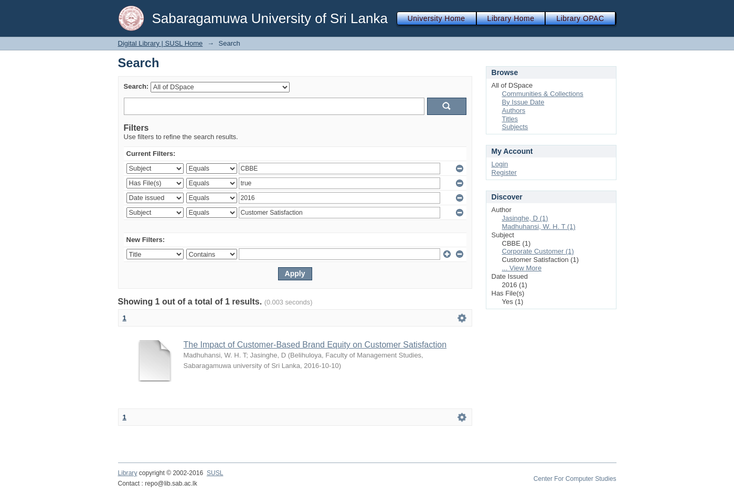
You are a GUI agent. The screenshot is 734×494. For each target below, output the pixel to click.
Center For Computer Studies (575, 478)
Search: (136, 86)
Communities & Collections (542, 94)
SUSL (215, 473)
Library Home (511, 18)
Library (127, 473)
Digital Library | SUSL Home (160, 43)
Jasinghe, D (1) (525, 218)
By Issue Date (523, 102)
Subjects (515, 127)
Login (500, 164)
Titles (510, 119)
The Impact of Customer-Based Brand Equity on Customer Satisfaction (315, 344)
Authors (514, 110)
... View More (522, 268)
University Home (436, 18)
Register (504, 172)
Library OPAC (580, 18)
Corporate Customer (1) (538, 251)
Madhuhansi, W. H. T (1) (539, 226)
